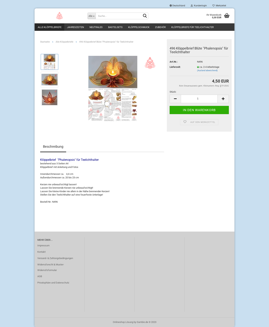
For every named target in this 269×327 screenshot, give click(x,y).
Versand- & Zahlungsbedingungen (55, 258)
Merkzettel (219, 5)
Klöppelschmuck (138, 27)
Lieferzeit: (175, 67)
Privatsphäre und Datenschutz (53, 282)
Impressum (43, 245)
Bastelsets (115, 27)
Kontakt (41, 251)
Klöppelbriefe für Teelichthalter (192, 27)
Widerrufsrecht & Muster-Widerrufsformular (50, 267)
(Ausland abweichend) (207, 70)
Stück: (173, 91)
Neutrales (96, 27)
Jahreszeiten (75, 27)
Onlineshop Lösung (123, 322)
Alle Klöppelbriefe (49, 27)
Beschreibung (53, 146)
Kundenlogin (199, 5)
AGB (39, 276)
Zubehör (160, 27)
